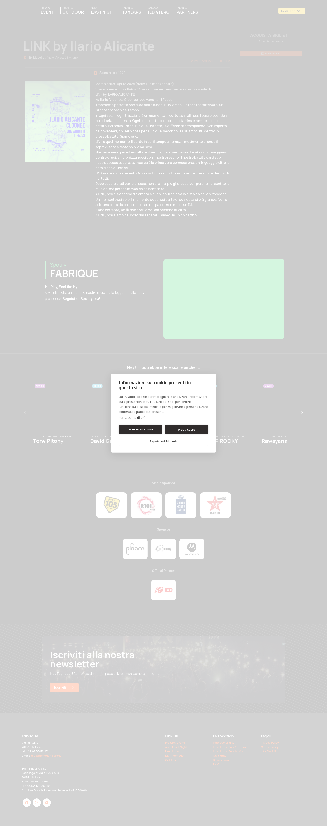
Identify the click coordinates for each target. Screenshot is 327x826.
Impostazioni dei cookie (163, 441)
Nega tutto (186, 429)
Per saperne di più (132, 417)
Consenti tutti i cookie (140, 429)
